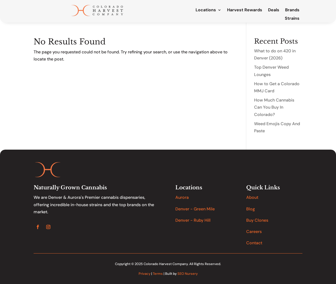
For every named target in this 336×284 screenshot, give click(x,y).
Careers (254, 231)
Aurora (182, 197)
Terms (158, 273)
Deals (273, 10)
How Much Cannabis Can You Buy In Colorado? (274, 107)
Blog (250, 209)
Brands (292, 10)
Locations (206, 10)
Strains (292, 18)
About (252, 197)
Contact (254, 243)
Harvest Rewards (244, 10)
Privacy (144, 273)
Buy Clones (257, 220)
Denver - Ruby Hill (193, 220)
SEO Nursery (187, 273)
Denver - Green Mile (195, 209)
